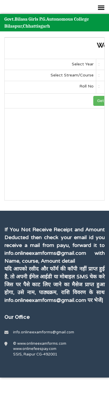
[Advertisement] (56, 157)
